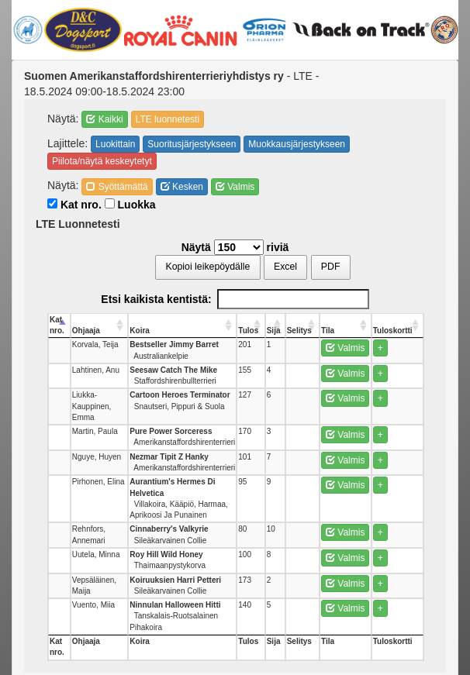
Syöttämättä (116, 186)
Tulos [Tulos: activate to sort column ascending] (248, 330)
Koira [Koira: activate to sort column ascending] (140, 330)
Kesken (182, 186)
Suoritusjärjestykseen (191, 144)
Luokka (130, 204)
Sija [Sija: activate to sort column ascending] (274, 330)
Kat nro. (74, 204)
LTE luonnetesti (168, 119)
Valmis (235, 186)
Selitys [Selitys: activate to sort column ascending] (299, 330)
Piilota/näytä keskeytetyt (102, 161)
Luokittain (115, 144)
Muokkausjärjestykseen (296, 144)
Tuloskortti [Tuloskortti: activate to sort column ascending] (393, 330)
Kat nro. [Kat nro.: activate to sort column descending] (57, 325)
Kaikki (104, 119)
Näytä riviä (235, 247)
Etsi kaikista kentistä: (234, 299)
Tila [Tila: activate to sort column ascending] (327, 330)
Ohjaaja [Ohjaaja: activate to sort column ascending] (86, 330)
